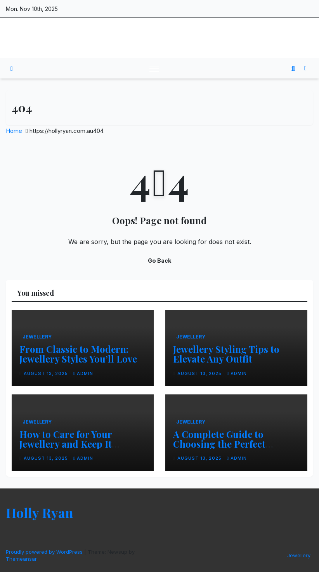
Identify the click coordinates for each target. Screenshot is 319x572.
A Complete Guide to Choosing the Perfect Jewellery (219, 444)
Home (14, 130)
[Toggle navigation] (154, 68)
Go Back (159, 260)
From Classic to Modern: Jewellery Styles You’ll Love (78, 354)
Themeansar (21, 559)
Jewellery (37, 337)
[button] (293, 68)
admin (83, 373)
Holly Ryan (35, 38)
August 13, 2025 (46, 373)
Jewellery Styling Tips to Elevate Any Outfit (226, 354)
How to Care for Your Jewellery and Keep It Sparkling (65, 444)
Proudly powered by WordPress (45, 552)
